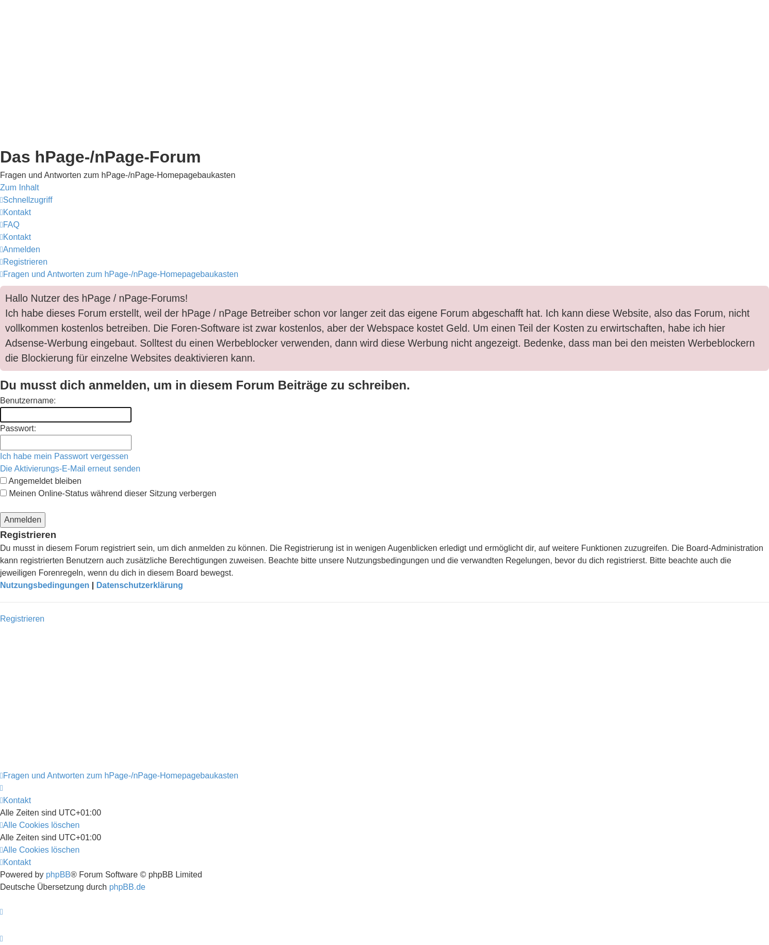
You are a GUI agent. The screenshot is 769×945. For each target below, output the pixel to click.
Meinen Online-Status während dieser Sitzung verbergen (108, 493)
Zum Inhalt (19, 187)
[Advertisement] (309, 72)
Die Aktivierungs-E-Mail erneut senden (70, 468)
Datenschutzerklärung (139, 585)
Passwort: (18, 428)
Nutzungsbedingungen (44, 585)
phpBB (58, 874)
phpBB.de (127, 887)
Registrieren (22, 618)
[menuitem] (15, 212)
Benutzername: (28, 400)
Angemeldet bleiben (40, 481)
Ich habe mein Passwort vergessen (64, 456)
